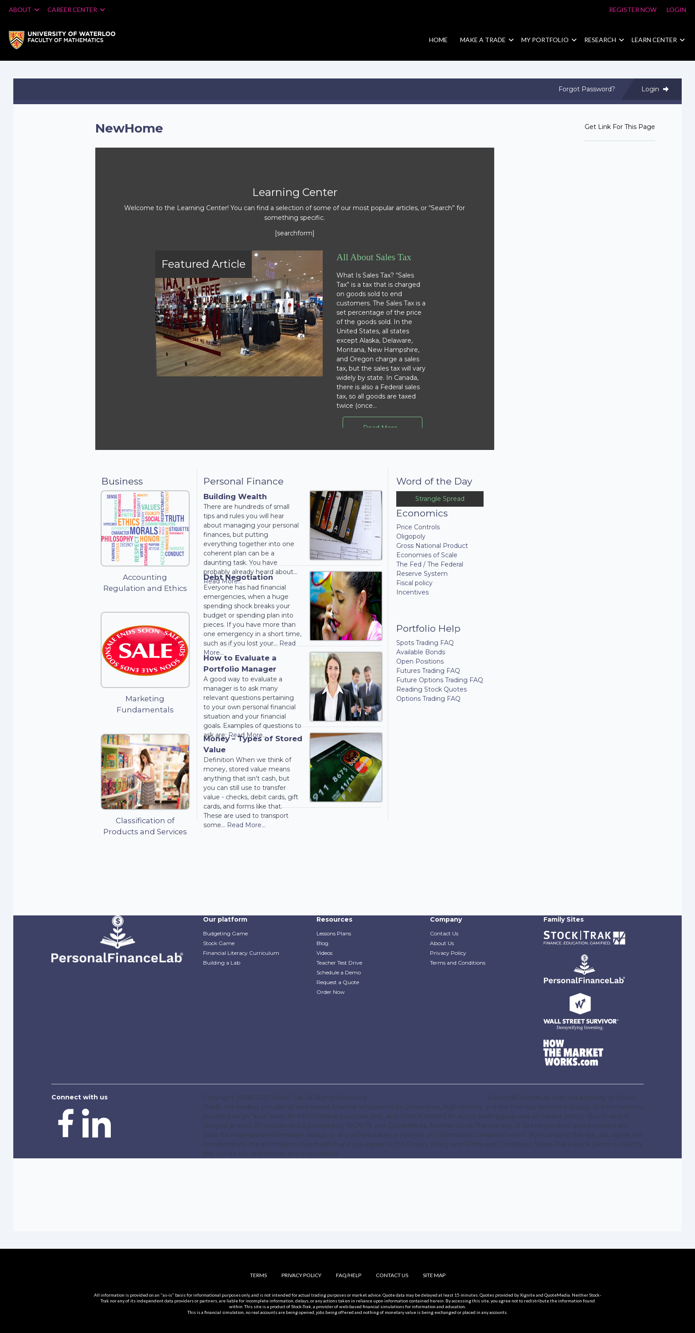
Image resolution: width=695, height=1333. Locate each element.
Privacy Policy (301, 1275)
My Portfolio (545, 39)
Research (600, 39)
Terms (258, 1275)
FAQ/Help (348, 1275)
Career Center (76, 9)
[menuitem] (69, 40)
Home (438, 39)
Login (676, 9)
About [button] (24, 9)
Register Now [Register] (632, 9)
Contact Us (392, 1275)
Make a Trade (483, 39)
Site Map (434, 1275)
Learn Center (654, 39)
